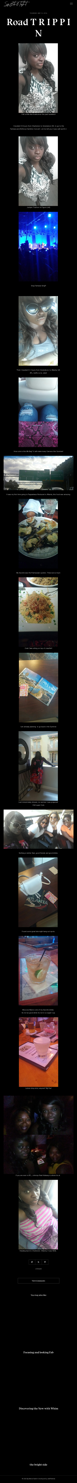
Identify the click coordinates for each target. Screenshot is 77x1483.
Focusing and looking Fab (38, 1352)
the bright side (38, 1464)
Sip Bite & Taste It (32, 1479)
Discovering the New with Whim (38, 1408)
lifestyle (38, 1269)
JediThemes (51, 1479)
